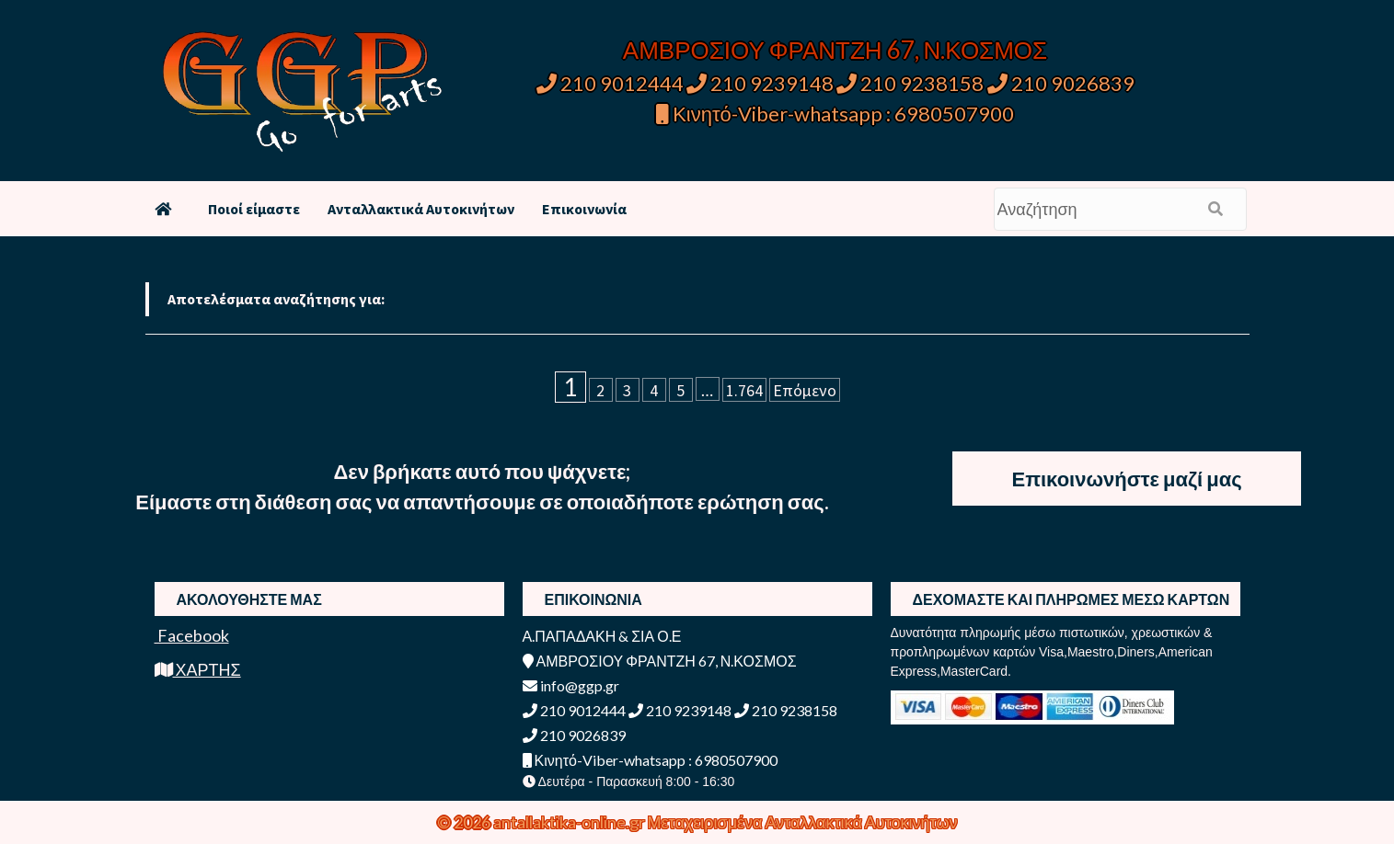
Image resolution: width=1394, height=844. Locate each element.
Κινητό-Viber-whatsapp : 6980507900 (835, 113)
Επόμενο (804, 390)
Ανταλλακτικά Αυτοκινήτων (421, 209)
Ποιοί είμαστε (254, 209)
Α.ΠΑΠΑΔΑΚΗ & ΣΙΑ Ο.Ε (602, 635)
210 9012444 (610, 83)
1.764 (744, 390)
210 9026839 (1061, 83)
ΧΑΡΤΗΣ (198, 669)
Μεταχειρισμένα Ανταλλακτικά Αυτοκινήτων (803, 822)
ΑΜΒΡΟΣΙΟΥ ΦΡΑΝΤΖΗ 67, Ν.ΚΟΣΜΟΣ (835, 49)
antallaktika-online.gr (570, 822)
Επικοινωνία (584, 209)
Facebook (192, 635)
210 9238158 (911, 83)
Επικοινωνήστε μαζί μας (1126, 478)
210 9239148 (760, 83)
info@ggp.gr (571, 685)
